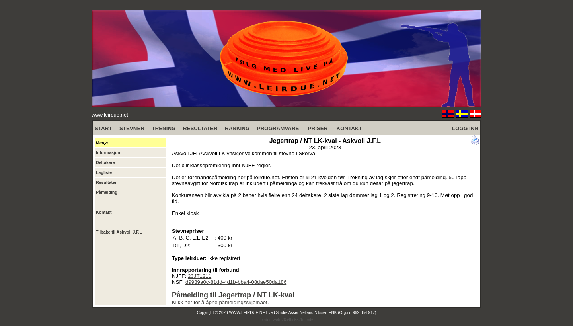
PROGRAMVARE (278, 128)
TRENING (163, 128)
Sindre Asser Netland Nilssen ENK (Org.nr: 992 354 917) (326, 312)
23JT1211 (199, 276)
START (103, 128)
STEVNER (131, 128)
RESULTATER (200, 128)
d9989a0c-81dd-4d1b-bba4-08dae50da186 (235, 282)
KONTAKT (349, 128)
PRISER (318, 128)
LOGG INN (465, 128)
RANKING (237, 128)
